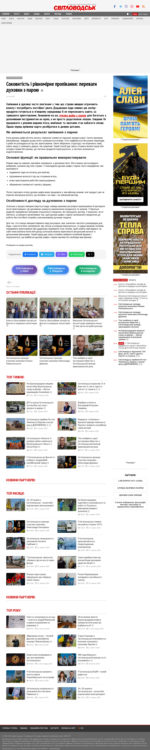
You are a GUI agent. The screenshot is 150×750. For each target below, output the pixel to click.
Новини (5, 14)
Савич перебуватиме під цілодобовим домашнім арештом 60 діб (89, 560)
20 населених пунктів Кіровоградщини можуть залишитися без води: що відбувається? (89, 621)
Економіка (76, 19)
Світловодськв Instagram (88, 269)
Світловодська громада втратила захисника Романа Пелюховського (19, 360)
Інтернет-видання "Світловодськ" (22, 736)
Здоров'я (38, 19)
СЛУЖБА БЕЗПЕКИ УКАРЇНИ (130, 488)
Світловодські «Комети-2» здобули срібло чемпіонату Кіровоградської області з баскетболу (39, 442)
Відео (26, 14)
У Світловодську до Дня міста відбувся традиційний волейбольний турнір (41, 460)
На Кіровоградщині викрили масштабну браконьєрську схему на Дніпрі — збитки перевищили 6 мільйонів (40, 388)
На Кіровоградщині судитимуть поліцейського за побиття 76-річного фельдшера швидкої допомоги (91, 506)
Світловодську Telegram (56, 269)
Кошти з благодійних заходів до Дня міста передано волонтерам (21, 322)
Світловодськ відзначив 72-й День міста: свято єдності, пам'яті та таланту (91, 386)
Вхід (135, 14)
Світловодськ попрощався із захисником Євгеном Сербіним (40, 541)
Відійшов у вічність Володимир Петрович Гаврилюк (88, 405)
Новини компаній (14, 78)
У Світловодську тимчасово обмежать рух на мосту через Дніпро (40, 560)
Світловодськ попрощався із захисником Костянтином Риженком (40, 691)
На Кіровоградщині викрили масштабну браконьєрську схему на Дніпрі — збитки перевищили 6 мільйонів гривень (131, 335)
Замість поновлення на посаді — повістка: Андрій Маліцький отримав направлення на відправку (41, 621)
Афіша (37, 14)
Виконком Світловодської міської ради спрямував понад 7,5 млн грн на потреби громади (87, 323)
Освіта (11, 19)
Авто (106, 19)
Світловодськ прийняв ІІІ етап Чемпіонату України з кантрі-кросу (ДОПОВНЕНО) (41, 422)
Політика (65, 19)
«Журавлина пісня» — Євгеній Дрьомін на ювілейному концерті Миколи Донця (40, 639)
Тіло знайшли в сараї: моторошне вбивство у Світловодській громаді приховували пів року (84, 362)
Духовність (96, 19)
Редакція (23, 728)
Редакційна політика (39, 728)
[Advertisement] (75, 47)
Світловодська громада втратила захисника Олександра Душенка (55, 360)
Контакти (54, 728)
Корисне (139, 19)
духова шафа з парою (72, 115)
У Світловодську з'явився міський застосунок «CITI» (90, 523)
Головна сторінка (9, 728)
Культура (20, 19)
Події (4, 19)
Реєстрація (143, 14)
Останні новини (120, 280)
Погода (57, 14)
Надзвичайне (127, 19)
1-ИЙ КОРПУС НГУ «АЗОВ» (130, 481)
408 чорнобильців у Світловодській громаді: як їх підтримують (92, 657)
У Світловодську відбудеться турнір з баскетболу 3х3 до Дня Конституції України (132, 345)
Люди (30, 19)
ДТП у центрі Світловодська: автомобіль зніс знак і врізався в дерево (40, 405)
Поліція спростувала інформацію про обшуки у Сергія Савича (39, 577)
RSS (81, 728)
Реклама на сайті (68, 728)
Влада (56, 19)
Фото (16, 14)
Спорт (48, 19)
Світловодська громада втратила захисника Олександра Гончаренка (38, 524)
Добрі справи (7, 23)
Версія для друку (13, 286)
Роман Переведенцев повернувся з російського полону (90, 577)
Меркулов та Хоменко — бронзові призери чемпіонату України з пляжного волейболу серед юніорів (92, 423)
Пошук (69, 14)
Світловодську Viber (24, 269)
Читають (132, 280)
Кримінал (115, 19)
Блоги (47, 14)
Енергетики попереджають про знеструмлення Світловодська (39, 657)
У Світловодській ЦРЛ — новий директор (92, 673)
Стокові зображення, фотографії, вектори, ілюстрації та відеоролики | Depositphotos (130, 504)
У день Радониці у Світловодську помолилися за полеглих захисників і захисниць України (92, 640)
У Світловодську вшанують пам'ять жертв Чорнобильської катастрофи (40, 674)
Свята (86, 19)
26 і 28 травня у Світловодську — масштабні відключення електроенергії (40, 503)
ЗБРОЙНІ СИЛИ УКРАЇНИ (130, 495)
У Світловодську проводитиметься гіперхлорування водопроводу (86, 542)
